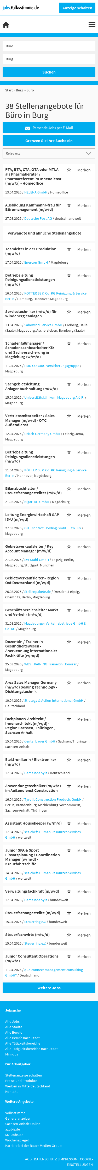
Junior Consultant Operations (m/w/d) (32, 958)
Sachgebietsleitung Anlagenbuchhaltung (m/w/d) (31, 386)
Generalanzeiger (18, 1118)
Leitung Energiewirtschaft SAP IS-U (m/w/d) (32, 517)
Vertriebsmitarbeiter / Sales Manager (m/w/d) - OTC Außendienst (30, 420)
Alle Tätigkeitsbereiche (22, 1043)
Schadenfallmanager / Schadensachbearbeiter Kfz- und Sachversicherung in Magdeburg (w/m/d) (30, 349)
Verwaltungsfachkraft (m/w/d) (32, 891)
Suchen (49, 72)
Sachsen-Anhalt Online (23, 1123)
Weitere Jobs (49, 987)
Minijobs (11, 1054)
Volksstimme (15, 1113)
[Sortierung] (43, 153)
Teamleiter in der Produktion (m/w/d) (30, 251)
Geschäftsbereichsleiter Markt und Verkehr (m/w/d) (31, 612)
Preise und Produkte (21, 1080)
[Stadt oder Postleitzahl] (49, 59)
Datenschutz (45, 1159)
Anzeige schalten (77, 7)
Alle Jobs (12, 1021)
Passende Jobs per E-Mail (49, 128)
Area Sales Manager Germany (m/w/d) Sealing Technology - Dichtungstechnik (31, 687)
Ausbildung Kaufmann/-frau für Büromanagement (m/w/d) (33, 207)
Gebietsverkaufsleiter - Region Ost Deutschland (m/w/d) (32, 580)
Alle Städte (13, 1027)
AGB (28, 1159)
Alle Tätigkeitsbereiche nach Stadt (31, 1048)
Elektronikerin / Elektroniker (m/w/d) (30, 762)
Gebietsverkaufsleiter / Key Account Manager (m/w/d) (29, 548)
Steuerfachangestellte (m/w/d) (32, 912)
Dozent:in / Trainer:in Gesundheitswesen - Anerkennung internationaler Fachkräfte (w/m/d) (31, 648)
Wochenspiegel (17, 1140)
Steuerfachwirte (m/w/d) (27, 934)
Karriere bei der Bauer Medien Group (33, 1145)
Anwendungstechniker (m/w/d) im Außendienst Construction (33, 788)
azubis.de (12, 1129)
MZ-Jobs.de (14, 1134)
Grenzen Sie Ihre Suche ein (49, 140)
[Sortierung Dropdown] (89, 153)
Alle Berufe (13, 1032)
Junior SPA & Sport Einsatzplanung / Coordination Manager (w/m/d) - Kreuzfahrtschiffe (32, 856)
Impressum (68, 1159)
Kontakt (11, 1091)
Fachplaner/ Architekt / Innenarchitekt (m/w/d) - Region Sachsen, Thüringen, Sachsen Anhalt (30, 725)
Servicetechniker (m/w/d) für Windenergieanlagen (31, 314)
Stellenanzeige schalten (23, 1075)
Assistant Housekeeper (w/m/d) (33, 823)
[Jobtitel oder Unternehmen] (49, 46)
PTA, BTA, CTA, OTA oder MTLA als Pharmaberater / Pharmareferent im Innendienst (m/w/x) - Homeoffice (33, 176)
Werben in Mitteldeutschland (27, 1086)
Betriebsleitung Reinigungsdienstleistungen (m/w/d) (30, 279)
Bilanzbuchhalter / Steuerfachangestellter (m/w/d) (33, 491)
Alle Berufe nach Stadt (22, 1037)
